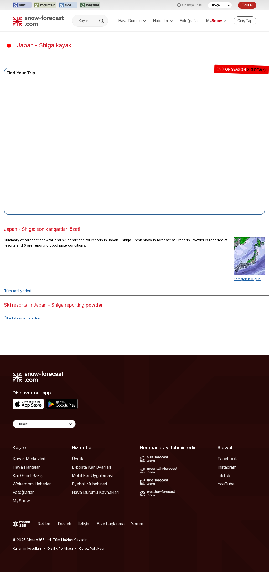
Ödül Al (247, 5)
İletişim (83, 523)
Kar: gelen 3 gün (247, 279)
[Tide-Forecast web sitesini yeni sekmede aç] (68, 5)
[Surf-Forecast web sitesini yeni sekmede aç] (22, 5)
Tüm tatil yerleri (17, 290)
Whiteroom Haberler (32, 484)
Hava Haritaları (26, 467)
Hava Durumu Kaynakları (95, 492)
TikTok (224, 475)
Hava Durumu (132, 20)
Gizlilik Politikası (60, 548)
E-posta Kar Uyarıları (91, 467)
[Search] (102, 20)
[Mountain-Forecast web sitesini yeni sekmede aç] (45, 5)
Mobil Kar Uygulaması (92, 475)
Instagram (227, 467)
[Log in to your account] (245, 20)
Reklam (44, 523)
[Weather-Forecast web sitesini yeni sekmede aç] (90, 5)
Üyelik (77, 458)
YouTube (226, 484)
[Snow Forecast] (38, 20)
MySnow (21, 500)
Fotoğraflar (189, 20)
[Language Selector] (44, 424)
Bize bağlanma (111, 523)
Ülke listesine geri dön (22, 318)
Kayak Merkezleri (29, 458)
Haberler (163, 20)
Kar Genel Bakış (28, 475)
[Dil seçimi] (220, 5)
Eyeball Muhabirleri (89, 484)
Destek (64, 523)
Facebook (227, 458)
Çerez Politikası (91, 548)
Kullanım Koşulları (27, 548)
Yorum (137, 523)
